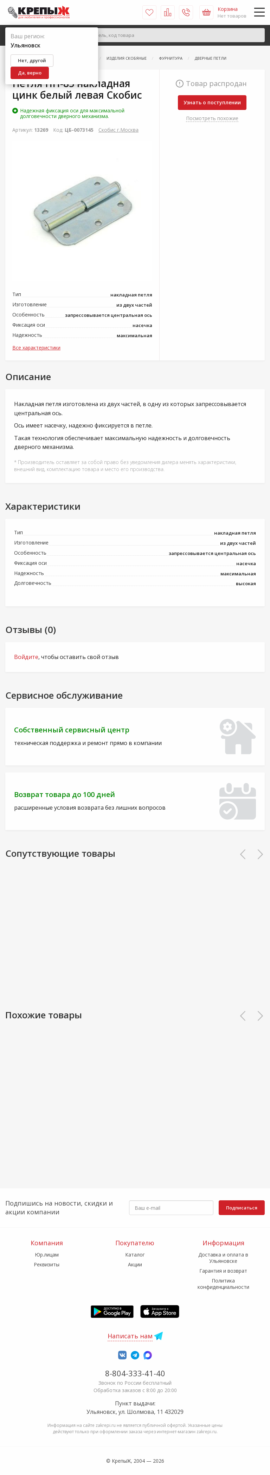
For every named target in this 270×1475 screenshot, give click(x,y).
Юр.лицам (47, 1254)
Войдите (26, 657)
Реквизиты (46, 1264)
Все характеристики (36, 347)
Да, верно (29, 73)
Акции (135, 1264)
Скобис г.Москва (118, 129)
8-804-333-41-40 (135, 1373)
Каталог (135, 1254)
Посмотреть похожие (212, 118)
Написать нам (130, 1336)
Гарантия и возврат (223, 1270)
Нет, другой (32, 60)
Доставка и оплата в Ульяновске (223, 1257)
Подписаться (241, 1208)
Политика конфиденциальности (223, 1283)
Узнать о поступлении (212, 102)
